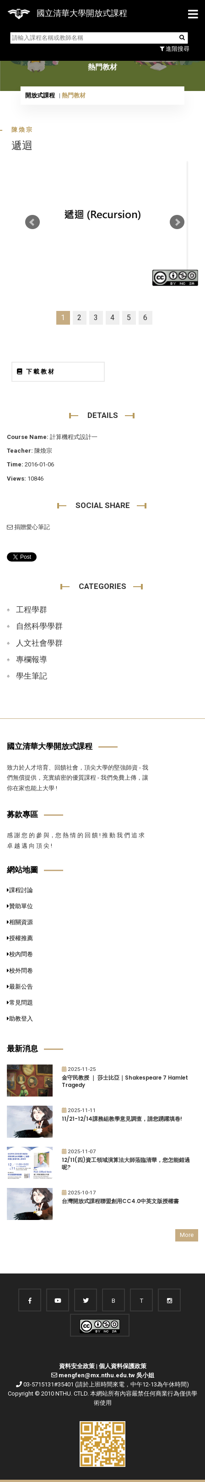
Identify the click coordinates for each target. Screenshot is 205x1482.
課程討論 (20, 890)
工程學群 (31, 609)
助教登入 (20, 1018)
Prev (32, 222)
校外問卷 (20, 970)
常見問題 (20, 1002)
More (187, 1234)
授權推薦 (20, 938)
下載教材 (36, 371)
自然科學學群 (39, 626)
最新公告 (20, 986)
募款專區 (22, 814)
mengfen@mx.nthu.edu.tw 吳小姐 (106, 1375)
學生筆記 (31, 675)
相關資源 (20, 922)
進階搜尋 (174, 48)
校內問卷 (20, 954)
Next (177, 222)
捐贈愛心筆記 (28, 527)
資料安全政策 (77, 1366)
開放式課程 (40, 95)
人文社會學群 (39, 642)
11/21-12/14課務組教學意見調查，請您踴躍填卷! (122, 1119)
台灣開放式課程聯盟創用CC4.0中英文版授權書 (120, 1201)
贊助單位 (20, 906)
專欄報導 (31, 659)
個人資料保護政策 (122, 1366)
